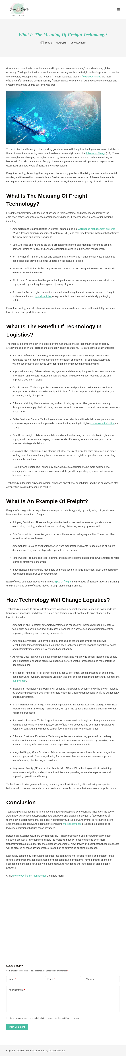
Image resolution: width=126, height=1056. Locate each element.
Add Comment (17, 990)
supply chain (19, 680)
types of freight (62, 581)
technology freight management (29, 875)
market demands (72, 823)
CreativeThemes (57, 1050)
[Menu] (118, 9)
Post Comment (17, 1026)
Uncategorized (78, 43)
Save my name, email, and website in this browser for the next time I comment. (45, 1018)
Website (90, 979)
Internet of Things (95, 153)
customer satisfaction (103, 423)
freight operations (91, 76)
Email (51, 979)
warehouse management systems (96, 228)
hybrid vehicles (43, 296)
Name (13, 979)
